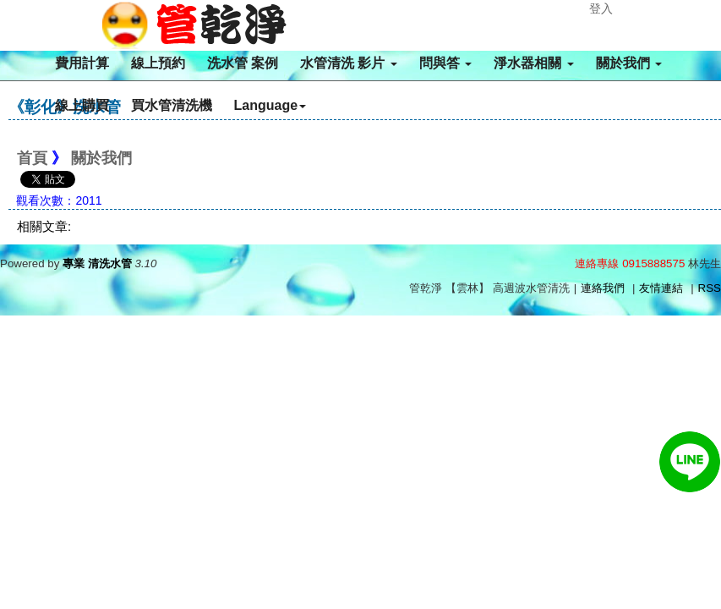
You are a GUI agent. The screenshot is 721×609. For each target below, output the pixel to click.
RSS (709, 288)
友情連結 (661, 288)
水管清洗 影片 (348, 63)
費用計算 (82, 63)
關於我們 (629, 63)
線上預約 (158, 63)
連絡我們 (603, 288)
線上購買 (82, 105)
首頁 (32, 158)
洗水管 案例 (242, 63)
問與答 (445, 63)
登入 (601, 8)
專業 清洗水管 (97, 263)
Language (270, 105)
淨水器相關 (533, 63)
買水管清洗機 (171, 105)
